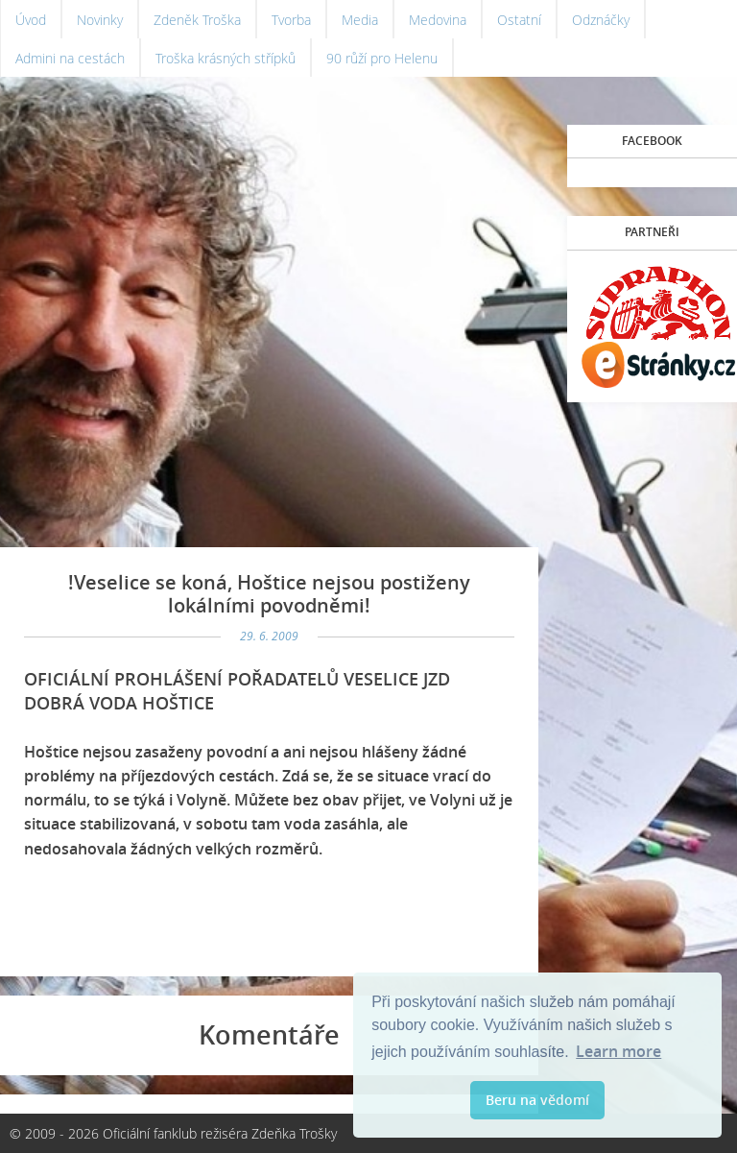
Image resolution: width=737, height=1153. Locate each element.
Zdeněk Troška (197, 20)
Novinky (100, 20)
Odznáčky (601, 20)
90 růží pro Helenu (382, 58)
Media (360, 20)
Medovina (437, 20)
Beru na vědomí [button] (537, 1100)
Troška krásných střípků (225, 58)
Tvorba (291, 20)
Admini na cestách (70, 58)
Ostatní (519, 20)
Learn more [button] (618, 1051)
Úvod (30, 20)
